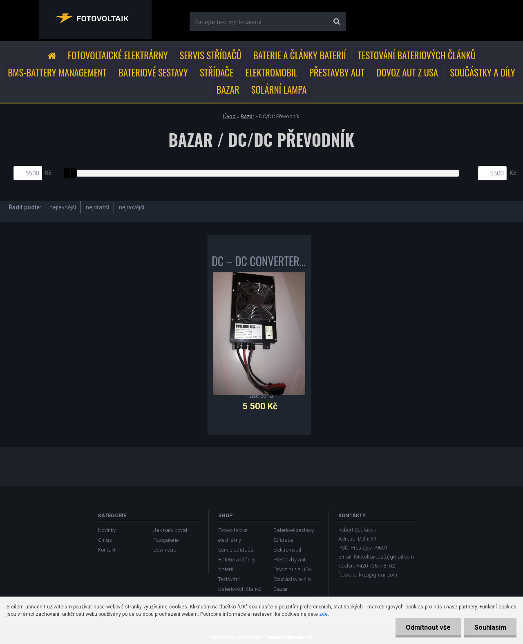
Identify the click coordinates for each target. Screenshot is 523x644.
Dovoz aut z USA (407, 72)
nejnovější (131, 207)
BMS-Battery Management (57, 72)
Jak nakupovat (170, 530)
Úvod (229, 116)
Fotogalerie (166, 540)
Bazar (228, 89)
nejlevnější (62, 207)
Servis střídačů (210, 55)
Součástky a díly (482, 72)
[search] (336, 21)
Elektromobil (271, 72)
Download (165, 550)
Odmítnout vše (428, 627)
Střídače (216, 72)
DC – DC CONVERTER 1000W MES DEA (259, 262)
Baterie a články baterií (299, 55)
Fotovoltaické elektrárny (118, 55)
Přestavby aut (336, 72)
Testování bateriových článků (417, 55)
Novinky (107, 530)
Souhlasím (490, 627)
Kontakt (107, 550)
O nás (105, 540)
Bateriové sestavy (153, 72)
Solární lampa (279, 89)
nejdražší (97, 207)
